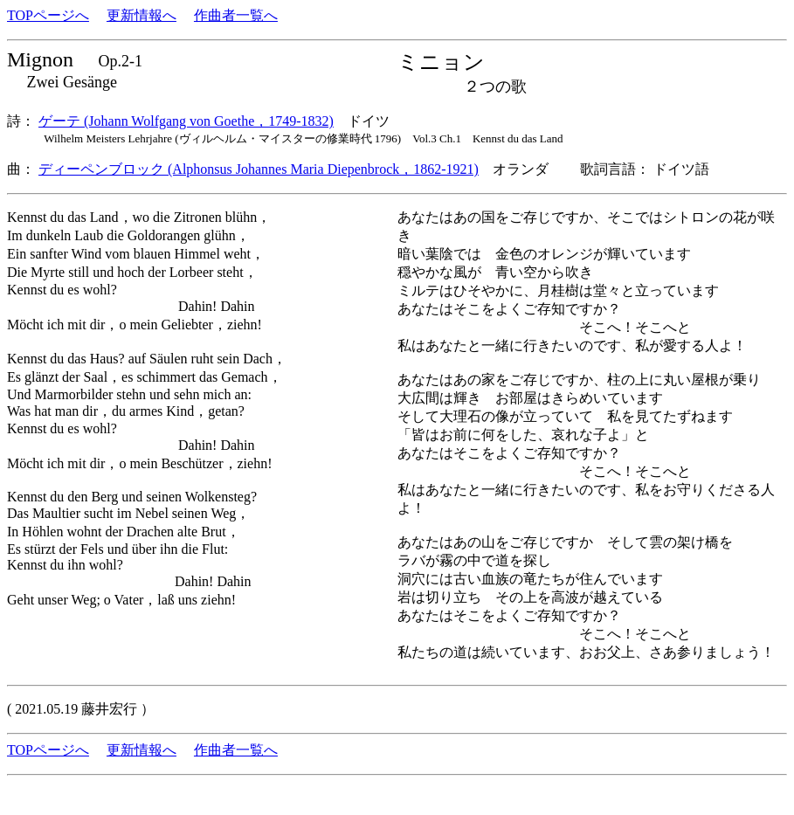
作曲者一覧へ (236, 15)
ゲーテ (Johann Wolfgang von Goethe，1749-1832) (186, 121)
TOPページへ (48, 15)
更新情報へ (141, 15)
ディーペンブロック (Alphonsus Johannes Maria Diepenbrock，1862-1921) (258, 169)
